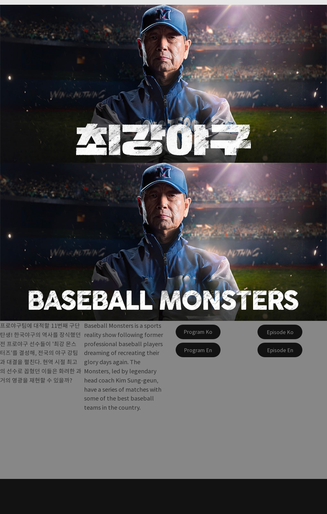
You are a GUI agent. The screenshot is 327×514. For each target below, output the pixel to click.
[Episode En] (279, 350)
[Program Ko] (198, 332)
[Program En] (198, 350)
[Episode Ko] (279, 332)
